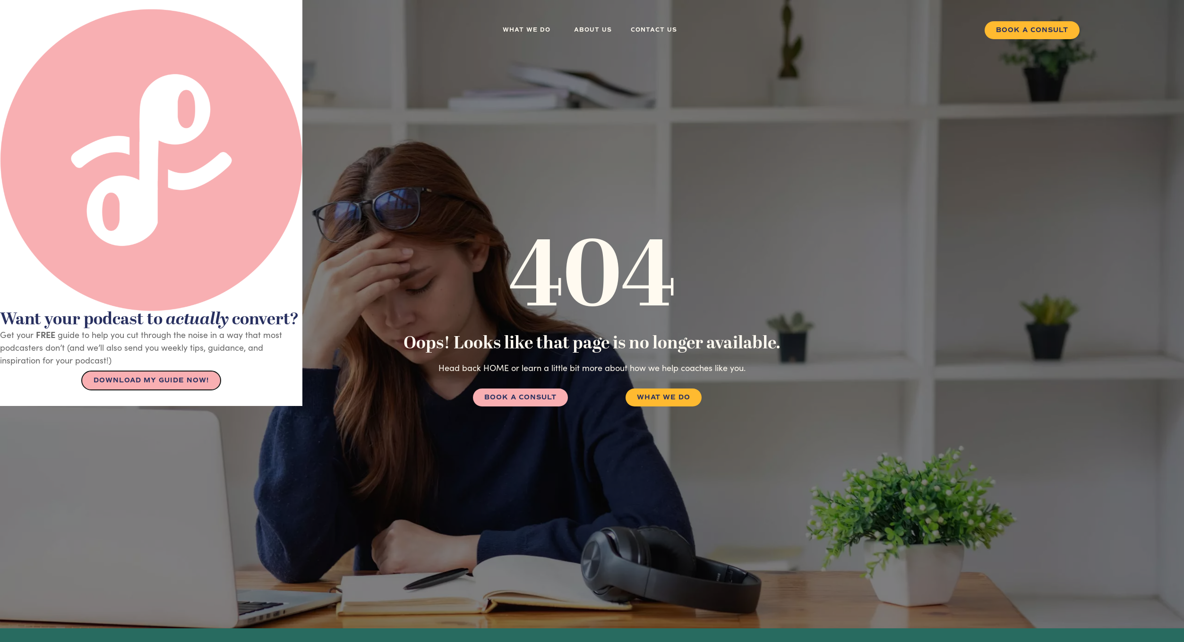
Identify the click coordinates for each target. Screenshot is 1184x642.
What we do (529, 30)
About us (593, 30)
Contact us (654, 30)
